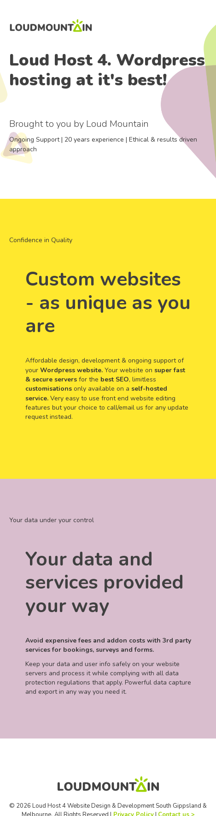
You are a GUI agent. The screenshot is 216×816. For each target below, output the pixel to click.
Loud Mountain (117, 124)
